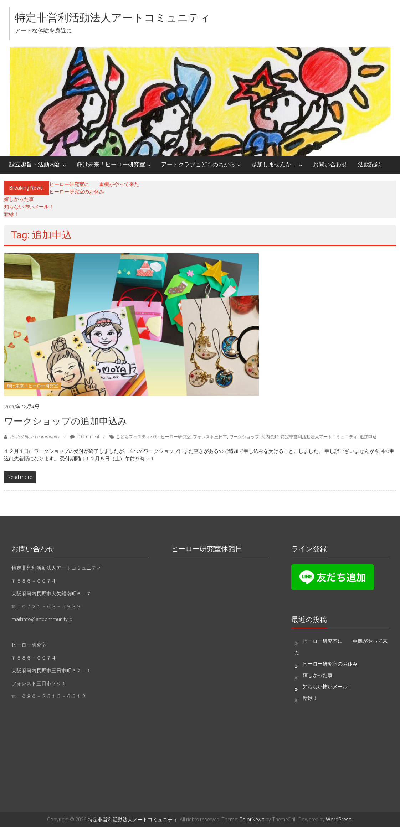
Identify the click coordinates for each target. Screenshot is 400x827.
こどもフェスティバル (137, 436)
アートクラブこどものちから (198, 164)
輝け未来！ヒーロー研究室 (111, 164)
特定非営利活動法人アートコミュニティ (112, 17)
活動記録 (369, 164)
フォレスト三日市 (210, 436)
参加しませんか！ (274, 164)
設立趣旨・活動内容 (35, 164)
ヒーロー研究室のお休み (76, 192)
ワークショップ (244, 436)
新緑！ (11, 214)
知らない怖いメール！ (29, 207)
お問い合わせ (330, 164)
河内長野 (269, 436)
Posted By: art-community (34, 436)
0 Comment (84, 436)
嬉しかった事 (19, 199)
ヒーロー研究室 (176, 436)
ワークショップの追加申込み (65, 421)
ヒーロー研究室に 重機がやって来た (94, 184)
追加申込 (368, 436)
